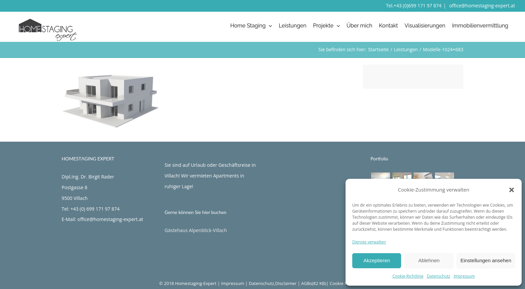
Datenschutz (438, 276)
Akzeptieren (376, 260)
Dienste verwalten (369, 242)
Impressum (464, 276)
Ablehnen (428, 260)
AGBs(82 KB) (313, 283)
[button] (511, 190)
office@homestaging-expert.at (481, 5)
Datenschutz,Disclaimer (273, 283)
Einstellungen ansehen (485, 260)
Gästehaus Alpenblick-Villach (196, 230)
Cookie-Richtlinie (408, 276)
